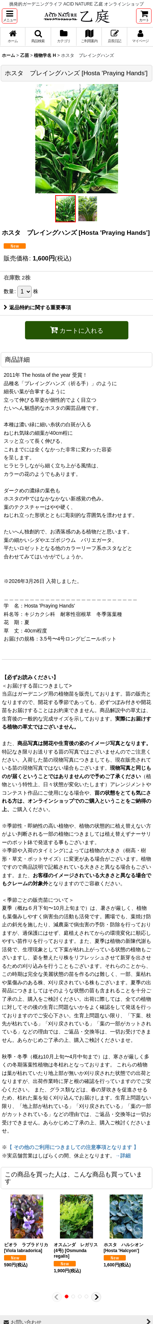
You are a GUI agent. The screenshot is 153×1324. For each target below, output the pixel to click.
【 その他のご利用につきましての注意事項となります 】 (73, 1147)
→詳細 (123, 1156)
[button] (9, 15)
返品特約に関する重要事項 (37, 307)
